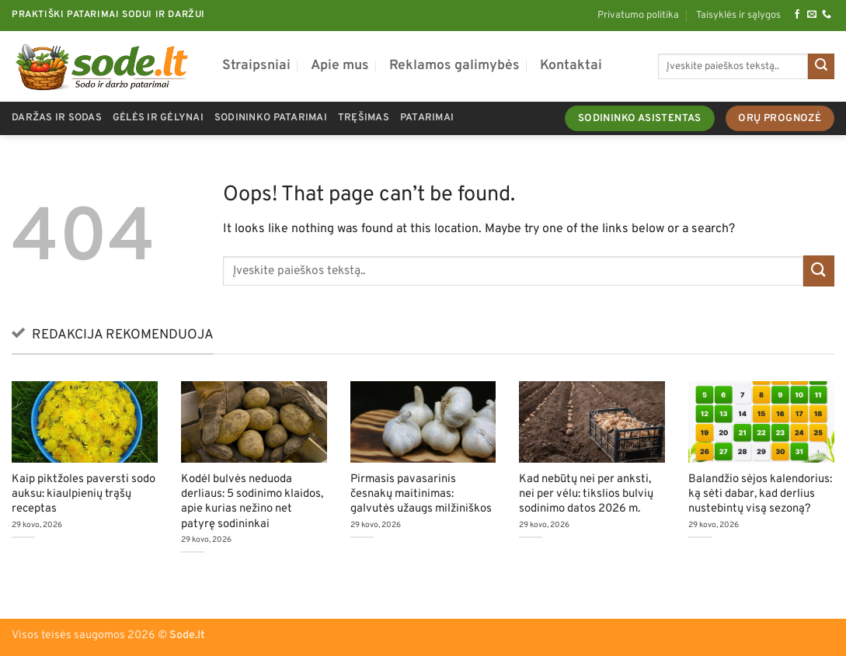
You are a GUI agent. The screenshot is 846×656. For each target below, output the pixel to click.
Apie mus (340, 66)
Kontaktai (571, 66)
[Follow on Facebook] (797, 14)
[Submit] (821, 67)
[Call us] (826, 14)
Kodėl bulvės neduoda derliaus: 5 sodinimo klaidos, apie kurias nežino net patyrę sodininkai (252, 501)
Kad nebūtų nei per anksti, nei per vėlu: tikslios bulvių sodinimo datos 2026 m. (586, 494)
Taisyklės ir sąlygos (738, 15)
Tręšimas (363, 118)
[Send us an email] (811, 14)
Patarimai (427, 118)
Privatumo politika (638, 15)
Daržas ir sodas (57, 118)
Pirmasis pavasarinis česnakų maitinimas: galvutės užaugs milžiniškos (421, 494)
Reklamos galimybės (454, 66)
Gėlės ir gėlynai (158, 118)
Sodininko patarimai (270, 118)
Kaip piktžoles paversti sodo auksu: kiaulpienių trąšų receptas (83, 494)
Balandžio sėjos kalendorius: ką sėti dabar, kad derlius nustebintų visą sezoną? (760, 494)
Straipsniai (256, 66)
